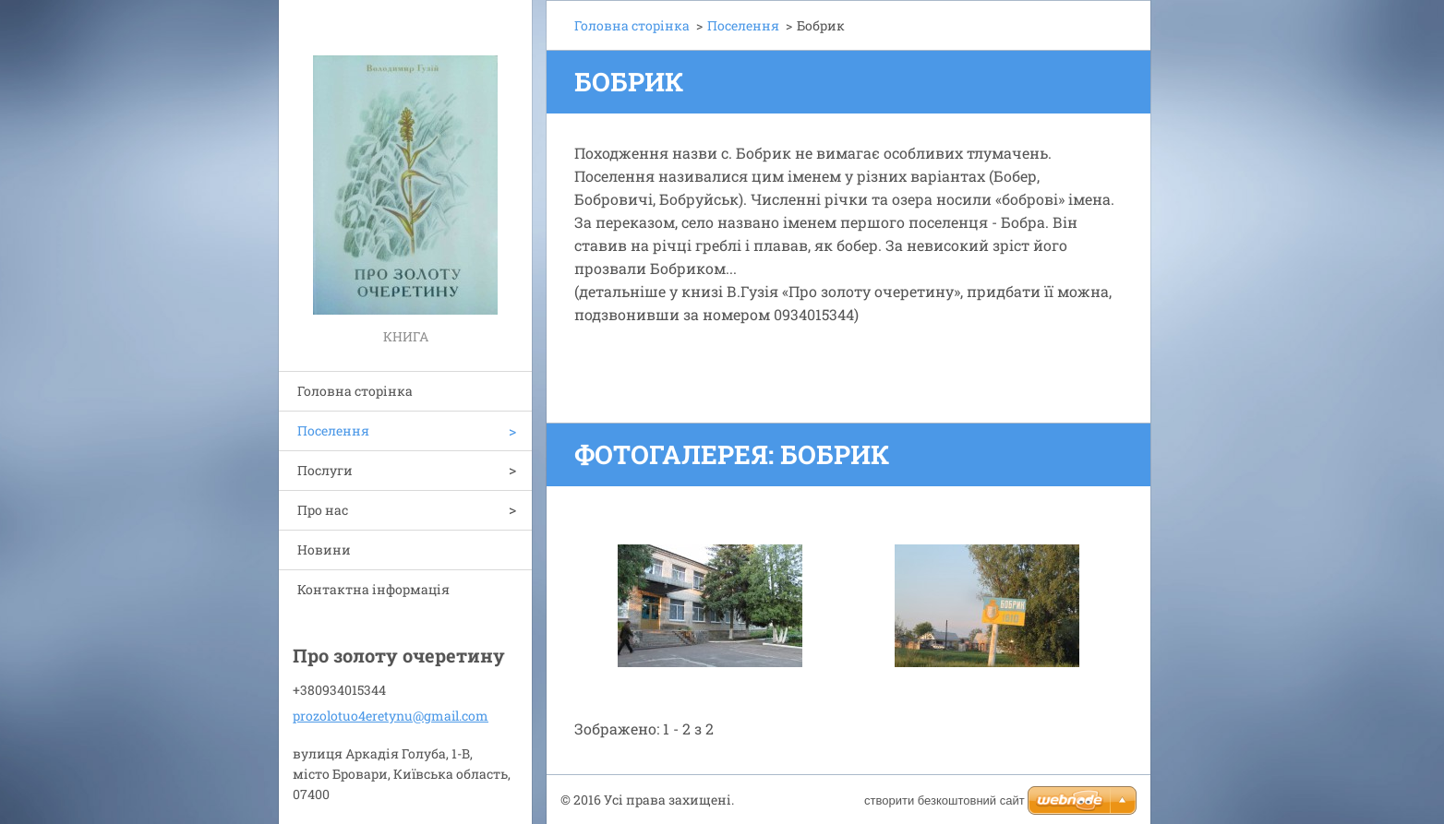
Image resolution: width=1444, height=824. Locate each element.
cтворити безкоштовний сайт (944, 800)
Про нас (322, 510)
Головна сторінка (355, 391)
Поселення (333, 430)
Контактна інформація (373, 589)
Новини (324, 549)
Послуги (325, 470)
